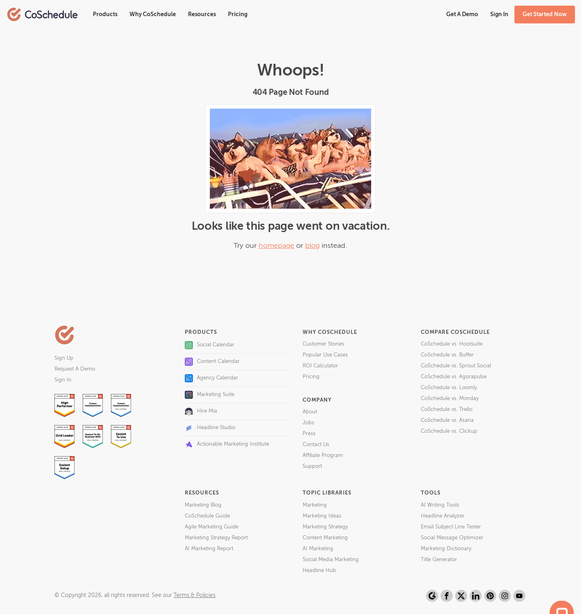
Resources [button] (202, 14)
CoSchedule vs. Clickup (449, 431)
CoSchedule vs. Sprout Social (456, 366)
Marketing (315, 505)
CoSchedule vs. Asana (447, 420)
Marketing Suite (209, 395)
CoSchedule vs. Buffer (447, 355)
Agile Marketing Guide (211, 527)
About (310, 412)
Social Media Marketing (331, 559)
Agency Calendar (211, 378)
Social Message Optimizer (452, 538)
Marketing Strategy (325, 527)
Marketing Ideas (322, 516)
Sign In (62, 380)
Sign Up (63, 358)
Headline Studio (210, 428)
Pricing (237, 14)
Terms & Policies (194, 595)
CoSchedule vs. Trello (446, 409)
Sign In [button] (499, 14)
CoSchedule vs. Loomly (449, 387)
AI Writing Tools (440, 505)
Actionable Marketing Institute (227, 444)
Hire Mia (201, 411)
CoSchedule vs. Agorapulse (454, 376)
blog (312, 245)
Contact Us (316, 444)
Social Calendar (209, 345)
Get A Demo (462, 14)
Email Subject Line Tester (451, 527)
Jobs (308, 422)
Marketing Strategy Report (216, 538)
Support (312, 466)
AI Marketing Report (209, 548)
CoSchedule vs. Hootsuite (452, 344)
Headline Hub (319, 570)
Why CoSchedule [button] (153, 14)
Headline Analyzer (442, 516)
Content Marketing (325, 538)
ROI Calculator (320, 366)
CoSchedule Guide (207, 516)
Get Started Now (544, 14)
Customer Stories (323, 344)
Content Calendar (212, 362)
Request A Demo (74, 369)
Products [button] (105, 14)
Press (309, 433)
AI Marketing (318, 548)
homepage (276, 245)
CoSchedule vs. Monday (450, 398)
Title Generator (439, 559)
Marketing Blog (203, 505)
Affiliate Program (323, 455)
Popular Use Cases (325, 355)
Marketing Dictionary (446, 548)
